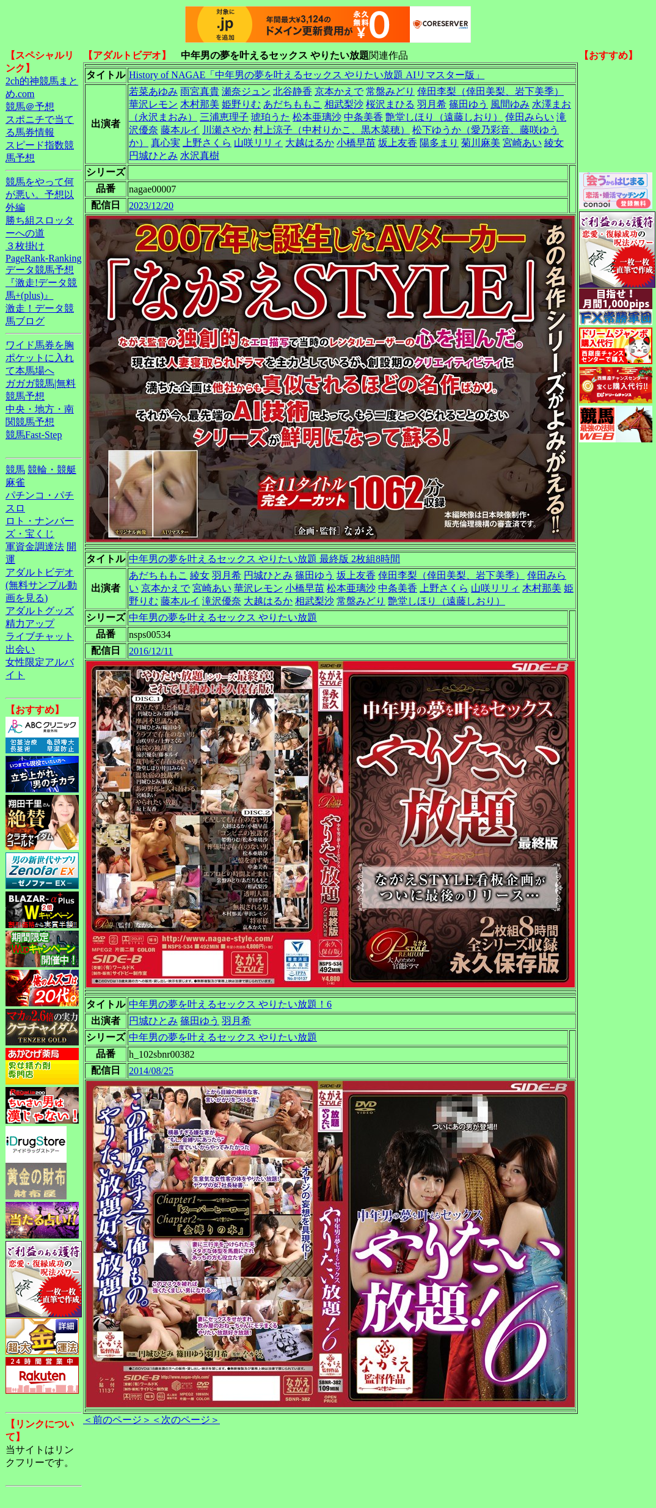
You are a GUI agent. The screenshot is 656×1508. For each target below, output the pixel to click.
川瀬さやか (226, 130)
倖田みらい (529, 117)
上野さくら (207, 142)
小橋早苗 (356, 142)
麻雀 (15, 482)
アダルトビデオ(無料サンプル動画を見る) (41, 585)
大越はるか (309, 142)
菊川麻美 (480, 142)
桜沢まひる (390, 104)
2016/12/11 (151, 651)
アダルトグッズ (39, 611)
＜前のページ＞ (117, 1420)
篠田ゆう (468, 104)
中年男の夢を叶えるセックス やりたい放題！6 (230, 1004)
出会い (20, 649)
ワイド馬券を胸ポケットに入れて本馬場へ (39, 358)
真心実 (165, 142)
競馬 (15, 469)
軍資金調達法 (34, 546)
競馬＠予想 (29, 106)
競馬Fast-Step (33, 435)
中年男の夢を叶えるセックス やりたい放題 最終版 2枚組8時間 (264, 559)
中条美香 (363, 117)
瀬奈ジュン (246, 91)
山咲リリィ (258, 142)
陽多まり (439, 142)
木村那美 (199, 104)
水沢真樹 (199, 155)
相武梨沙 (343, 104)
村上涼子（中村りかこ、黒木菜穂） (331, 130)
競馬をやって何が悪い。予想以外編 (39, 195)
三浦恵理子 (224, 117)
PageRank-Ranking (43, 258)
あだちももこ (292, 104)
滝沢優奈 (221, 601)
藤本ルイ (180, 130)
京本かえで (339, 91)
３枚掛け (25, 246)
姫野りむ (241, 104)
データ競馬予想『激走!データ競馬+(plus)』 (41, 283)
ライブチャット (39, 636)
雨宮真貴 (199, 91)
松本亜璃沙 (317, 117)
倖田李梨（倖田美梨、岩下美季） (490, 91)
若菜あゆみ (153, 91)
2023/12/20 (151, 205)
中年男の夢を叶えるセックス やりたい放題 (223, 617)
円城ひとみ (153, 155)
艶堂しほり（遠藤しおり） (444, 117)
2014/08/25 (151, 1071)
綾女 (554, 142)
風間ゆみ (510, 104)
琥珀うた (270, 117)
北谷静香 (292, 91)
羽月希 (431, 104)
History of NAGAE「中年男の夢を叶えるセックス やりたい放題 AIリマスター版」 (306, 75)
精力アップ (29, 623)
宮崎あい (522, 142)
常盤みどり (390, 91)
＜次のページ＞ (185, 1420)
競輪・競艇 (51, 469)
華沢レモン (153, 104)
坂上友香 (397, 142)
